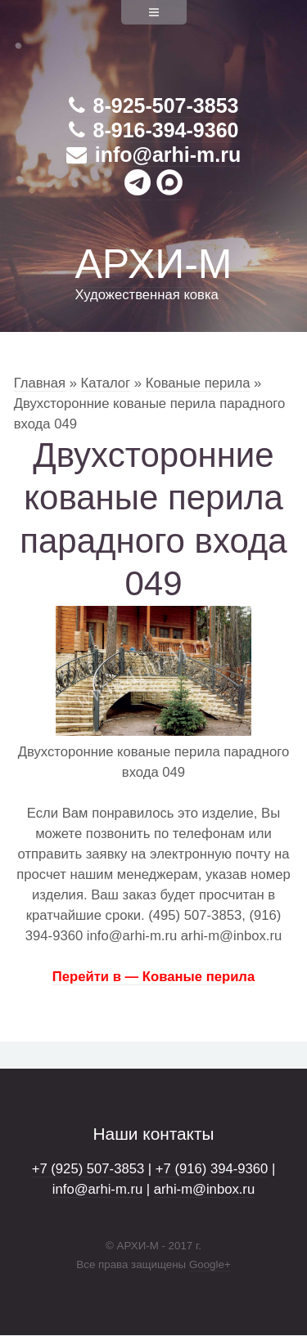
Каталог (106, 383)
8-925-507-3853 (154, 105)
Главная (39, 383)
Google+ (210, 1264)
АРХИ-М (153, 264)
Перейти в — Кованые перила (153, 976)
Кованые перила (198, 383)
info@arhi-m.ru (154, 154)
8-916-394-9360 (154, 130)
